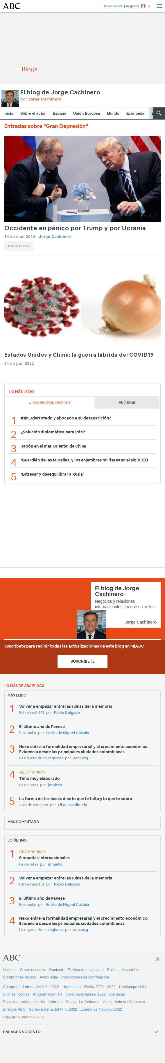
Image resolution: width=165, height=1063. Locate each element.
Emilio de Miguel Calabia (67, 733)
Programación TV (47, 994)
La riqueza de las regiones (41, 758)
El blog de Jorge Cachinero (60, 93)
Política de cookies (123, 969)
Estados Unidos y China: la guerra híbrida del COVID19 (79, 355)
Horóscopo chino (133, 987)
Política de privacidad (86, 969)
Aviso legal (49, 977)
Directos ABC (14, 1009)
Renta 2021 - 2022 (100, 987)
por (41, 99)
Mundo (113, 113)
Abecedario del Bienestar (124, 1002)
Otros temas (19, 246)
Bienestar (117, 994)
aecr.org (80, 758)
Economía (135, 113)
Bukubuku (27, 733)
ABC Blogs (127, 402)
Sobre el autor (33, 113)
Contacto (56, 969)
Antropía (56, 1002)
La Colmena (89, 1002)
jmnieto (55, 785)
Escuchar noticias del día (24, 1002)
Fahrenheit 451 (31, 713)
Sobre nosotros (33, 969)
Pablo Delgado (67, 713)
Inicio (8, 113)
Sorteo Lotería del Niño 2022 (53, 1009)
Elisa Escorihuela (72, 805)
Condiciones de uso (19, 977)
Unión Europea (86, 113)
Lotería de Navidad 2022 (101, 1009)
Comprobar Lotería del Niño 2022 (31, 987)
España (59, 113)
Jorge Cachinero (55, 236)
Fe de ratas (28, 785)
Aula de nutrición (33, 805)
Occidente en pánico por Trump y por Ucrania (75, 228)
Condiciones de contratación (85, 977)
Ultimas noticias (16, 994)
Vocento (10, 969)
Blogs (71, 1002)
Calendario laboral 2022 (86, 994)
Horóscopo (71, 987)
